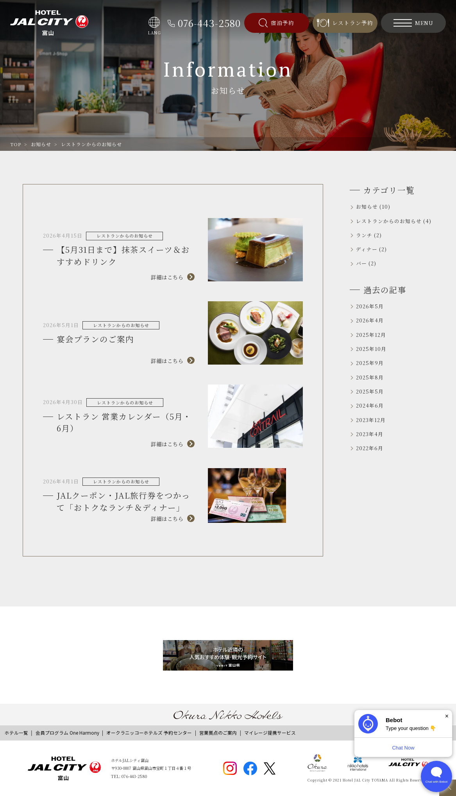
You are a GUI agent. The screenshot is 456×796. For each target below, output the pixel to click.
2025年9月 (370, 363)
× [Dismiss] (447, 716)
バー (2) (366, 263)
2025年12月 (371, 334)
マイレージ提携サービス (270, 733)
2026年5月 (370, 306)
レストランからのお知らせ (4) (393, 221)
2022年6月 (369, 448)
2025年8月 (370, 377)
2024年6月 (370, 405)
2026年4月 (370, 320)
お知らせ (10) (373, 206)
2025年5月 (370, 391)
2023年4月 (369, 434)
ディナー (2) (371, 249)
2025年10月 (371, 348)
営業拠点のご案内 (218, 733)
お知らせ (41, 144)
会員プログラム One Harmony (67, 733)
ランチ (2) (369, 235)
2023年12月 (371, 420)
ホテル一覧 (16, 733)
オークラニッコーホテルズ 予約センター (149, 733)
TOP (15, 144)
